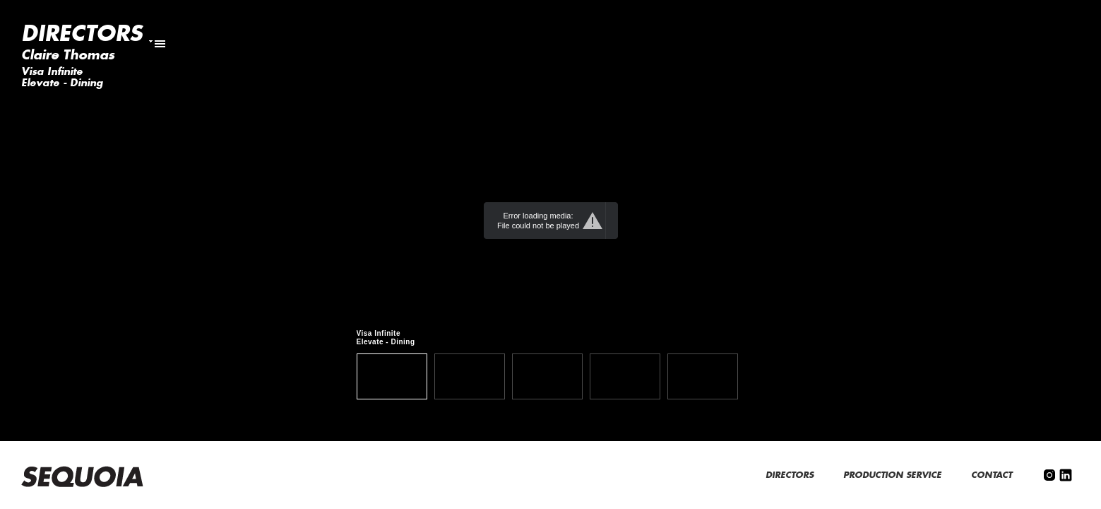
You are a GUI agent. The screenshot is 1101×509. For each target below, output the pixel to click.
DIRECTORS (791, 475)
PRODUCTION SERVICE (893, 475)
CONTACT (993, 475)
